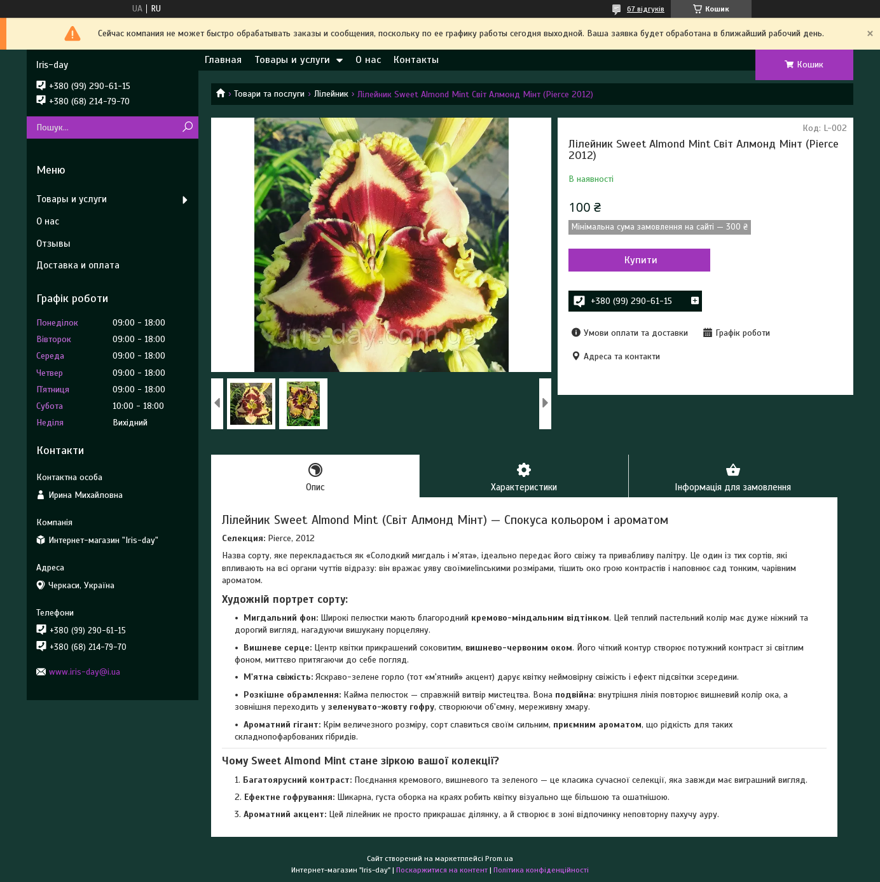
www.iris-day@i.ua (84, 671)
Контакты (416, 59)
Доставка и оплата (78, 265)
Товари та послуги (269, 93)
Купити (637, 260)
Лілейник (331, 93)
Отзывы (53, 243)
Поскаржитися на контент (442, 869)
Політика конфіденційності (541, 869)
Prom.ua (499, 858)
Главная (223, 59)
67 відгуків (645, 8)
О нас (368, 59)
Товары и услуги (292, 59)
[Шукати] (187, 127)
